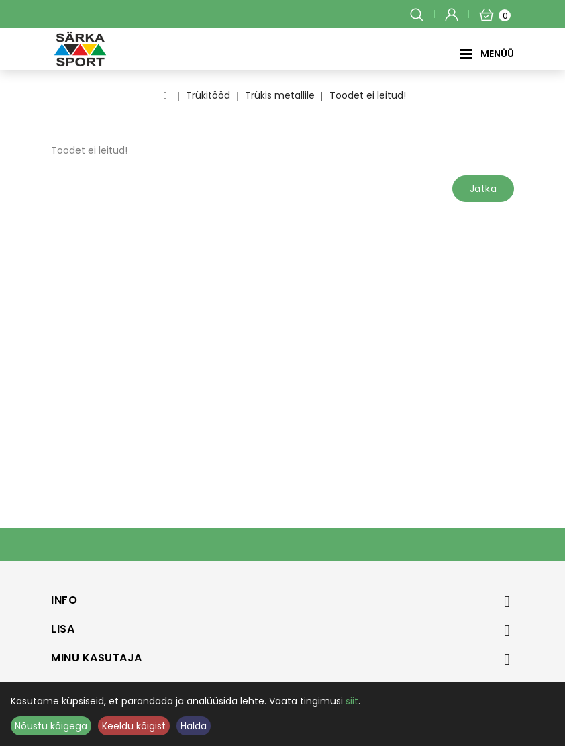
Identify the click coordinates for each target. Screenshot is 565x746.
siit (352, 701)
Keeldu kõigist (134, 726)
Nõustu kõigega (51, 726)
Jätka (483, 188)
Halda (194, 726)
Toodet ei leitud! (367, 95)
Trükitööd (208, 95)
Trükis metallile (280, 95)
